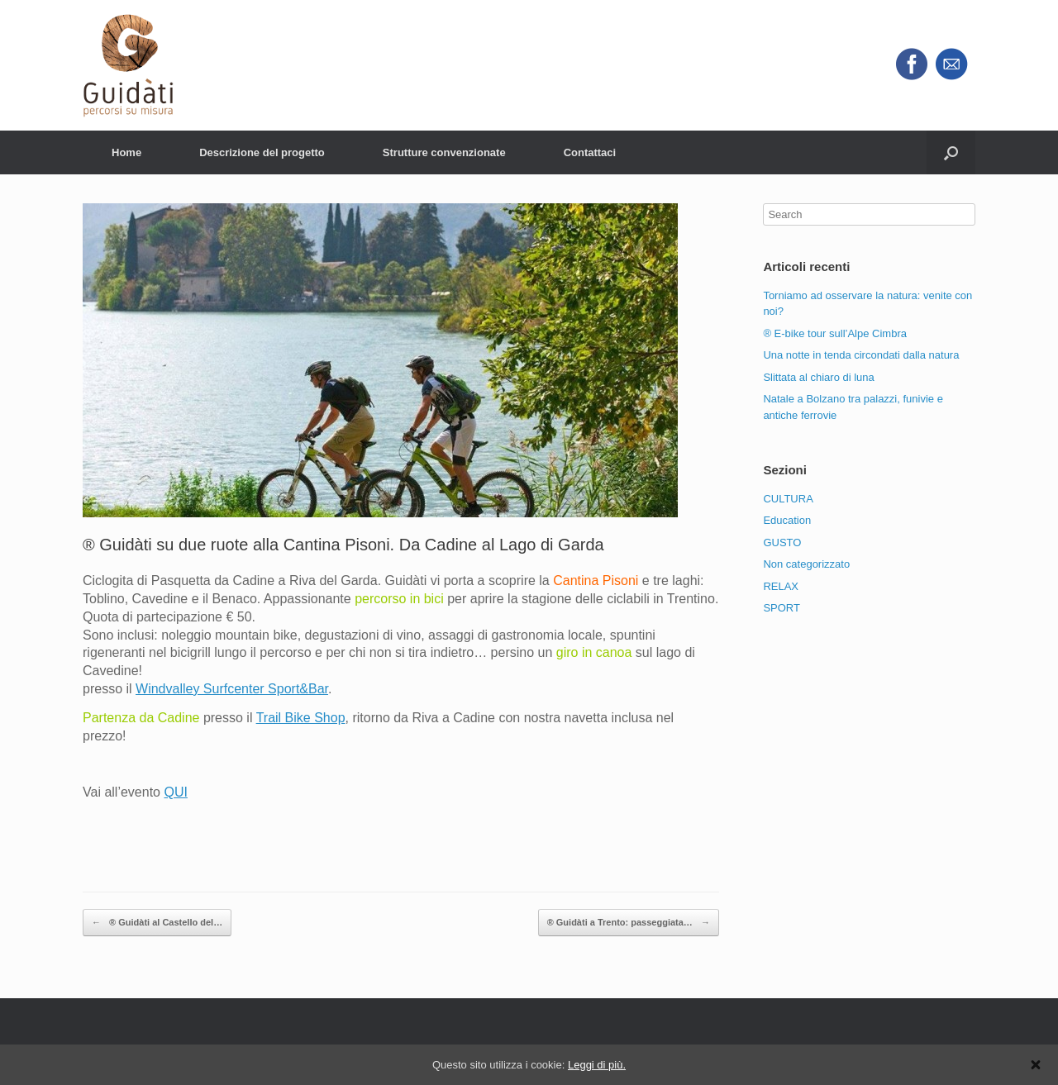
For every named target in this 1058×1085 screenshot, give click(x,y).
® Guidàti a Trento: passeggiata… (628, 923)
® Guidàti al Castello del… (157, 923)
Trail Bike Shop (301, 718)
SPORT (781, 608)
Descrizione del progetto (262, 152)
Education (787, 520)
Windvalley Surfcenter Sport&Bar (232, 689)
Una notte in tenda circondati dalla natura (861, 355)
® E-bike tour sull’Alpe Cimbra (835, 333)
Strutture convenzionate (444, 152)
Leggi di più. (597, 1065)
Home (126, 152)
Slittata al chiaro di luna (818, 377)
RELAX (780, 586)
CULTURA (788, 499)
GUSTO (782, 542)
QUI (175, 792)
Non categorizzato (806, 564)
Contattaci (590, 152)
